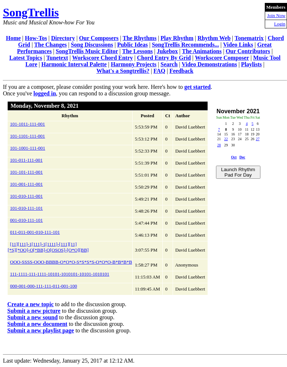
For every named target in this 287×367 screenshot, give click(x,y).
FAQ (159, 71)
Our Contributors (248, 51)
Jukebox (167, 51)
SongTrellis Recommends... (185, 45)
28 (219, 145)
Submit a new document (37, 324)
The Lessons (137, 51)
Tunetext (57, 58)
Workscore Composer (222, 58)
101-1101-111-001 (27, 136)
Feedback (181, 71)
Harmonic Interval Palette (74, 64)
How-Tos (36, 38)
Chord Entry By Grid (164, 58)
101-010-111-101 (26, 208)
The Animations (202, 51)
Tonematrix (249, 38)
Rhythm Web (214, 38)
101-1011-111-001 (27, 124)
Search (169, 64)
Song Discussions (92, 45)
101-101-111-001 (26, 172)
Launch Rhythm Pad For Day (238, 172)
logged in (45, 93)
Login (280, 24)
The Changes (50, 45)
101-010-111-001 (26, 196)
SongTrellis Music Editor (87, 51)
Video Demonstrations (209, 64)
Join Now (276, 15)
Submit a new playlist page (40, 330)
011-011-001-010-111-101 (35, 232)
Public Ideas (132, 45)
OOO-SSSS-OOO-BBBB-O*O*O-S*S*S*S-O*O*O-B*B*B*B (71, 262)
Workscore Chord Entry (102, 58)
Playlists (251, 64)
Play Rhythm (177, 38)
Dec (242, 157)
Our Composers (99, 38)
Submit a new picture (33, 311)
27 (258, 139)
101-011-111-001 (26, 160)
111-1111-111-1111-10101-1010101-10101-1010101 (59, 274)
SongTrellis (31, 12)
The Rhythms (140, 38)
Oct (234, 157)
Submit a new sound (32, 317)
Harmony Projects (133, 64)
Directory (63, 38)
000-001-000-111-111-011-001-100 (43, 286)
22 (226, 139)
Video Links (238, 45)
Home (13, 38)
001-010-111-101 (26, 220)
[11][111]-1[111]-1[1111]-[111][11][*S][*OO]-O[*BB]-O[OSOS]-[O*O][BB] (48, 247)
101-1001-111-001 (28, 148)
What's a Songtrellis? (123, 71)
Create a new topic (30, 304)
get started (197, 87)
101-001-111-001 (26, 184)
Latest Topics (25, 58)
